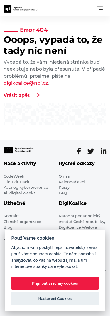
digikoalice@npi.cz (26, 83)
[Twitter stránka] (93, 151)
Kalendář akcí (72, 182)
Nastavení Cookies (55, 298)
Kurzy (64, 187)
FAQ (63, 193)
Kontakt (11, 216)
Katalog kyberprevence (26, 187)
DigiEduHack (16, 182)
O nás (64, 176)
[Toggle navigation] (99, 8)
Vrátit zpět (17, 95)
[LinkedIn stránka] (103, 151)
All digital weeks (19, 193)
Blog (8, 227)
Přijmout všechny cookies (55, 283)
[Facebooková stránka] (81, 151)
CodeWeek (14, 176)
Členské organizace (22, 222)
